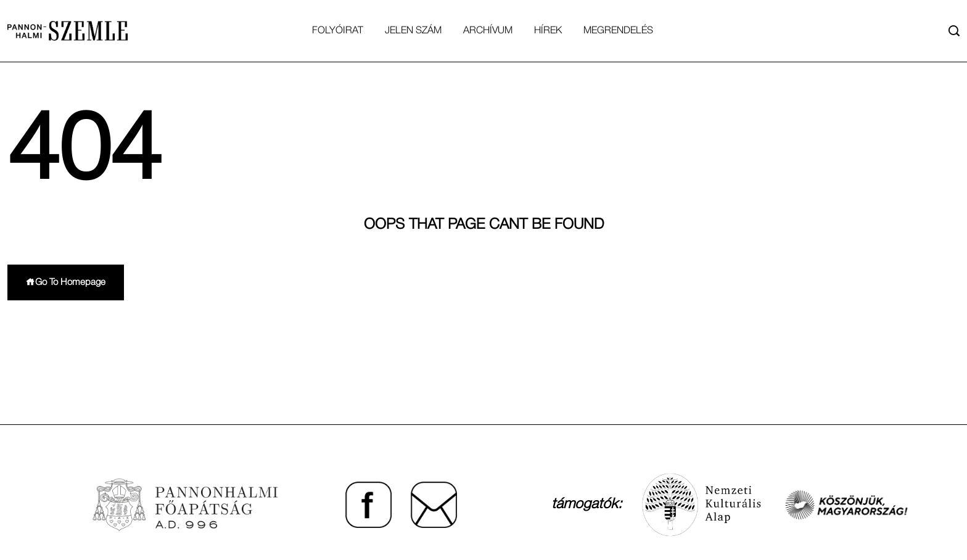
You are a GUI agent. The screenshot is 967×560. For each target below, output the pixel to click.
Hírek (548, 31)
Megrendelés (618, 31)
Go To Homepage (65, 282)
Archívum (487, 31)
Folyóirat (337, 31)
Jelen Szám (413, 31)
